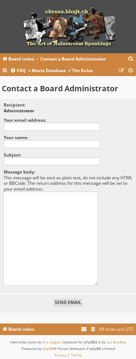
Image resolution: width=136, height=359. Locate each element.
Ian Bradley (116, 339)
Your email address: (25, 120)
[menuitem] (131, 59)
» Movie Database (47, 70)
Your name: (16, 137)
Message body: (19, 172)
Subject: (12, 155)
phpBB (48, 345)
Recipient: (14, 105)
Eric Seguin (51, 339)
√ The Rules (80, 70)
